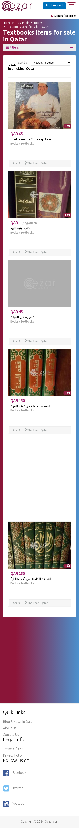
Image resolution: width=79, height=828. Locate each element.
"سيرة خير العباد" (22, 317)
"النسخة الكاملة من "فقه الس (30, 406)
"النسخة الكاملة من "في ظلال (30, 579)
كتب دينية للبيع (20, 228)
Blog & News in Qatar (18, 721)
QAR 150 (17, 400)
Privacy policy (13, 755)
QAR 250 (17, 573)
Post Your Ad (54, 5)
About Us (9, 728)
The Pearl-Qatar (36, 163)
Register (70, 15)
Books (14, 143)
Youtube (13, 803)
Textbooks (27, 143)
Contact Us (11, 734)
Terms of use (13, 749)
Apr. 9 (17, 163)
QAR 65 (16, 134)
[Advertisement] (39, 476)
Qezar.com (51, 821)
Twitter (13, 788)
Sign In (58, 15)
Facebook (14, 773)
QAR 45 (16, 312)
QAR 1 (24, 223)
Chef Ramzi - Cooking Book (31, 139)
